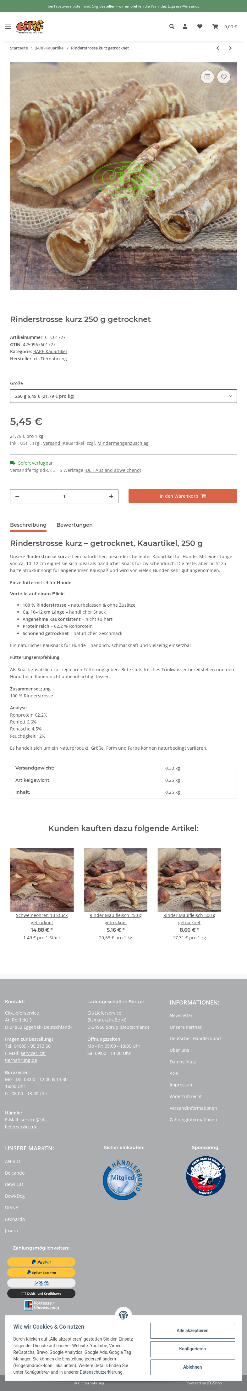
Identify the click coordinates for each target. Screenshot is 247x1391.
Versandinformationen (193, 1108)
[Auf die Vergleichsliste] (207, 77)
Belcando (15, 1173)
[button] (173, 26)
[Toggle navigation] (8, 21)
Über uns (179, 1050)
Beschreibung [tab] (28, 525)
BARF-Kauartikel (50, 351)
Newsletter (181, 1015)
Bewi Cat (14, 1184)
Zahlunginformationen (193, 1120)
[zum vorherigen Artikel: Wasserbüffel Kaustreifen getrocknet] (217, 48)
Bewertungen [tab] (75, 525)
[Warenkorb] (224, 26)
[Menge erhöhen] (111, 496)
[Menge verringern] (17, 496)
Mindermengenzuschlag (123, 443)
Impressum (182, 1085)
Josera (11, 1231)
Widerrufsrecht (186, 1096)
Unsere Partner (186, 1027)
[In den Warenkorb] (183, 496)
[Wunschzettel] (199, 26)
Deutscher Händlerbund (195, 1038)
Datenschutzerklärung (103, 1372)
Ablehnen (190, 1367)
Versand (52, 443)
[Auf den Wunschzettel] (224, 77)
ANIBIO (12, 1161)
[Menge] (64, 496)
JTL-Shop (214, 1383)
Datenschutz (183, 1062)
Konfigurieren (190, 1348)
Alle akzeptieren (190, 1330)
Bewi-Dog (15, 1196)
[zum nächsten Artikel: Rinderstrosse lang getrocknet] (230, 48)
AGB (174, 1073)
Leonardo (15, 1219)
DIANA (12, 1208)
